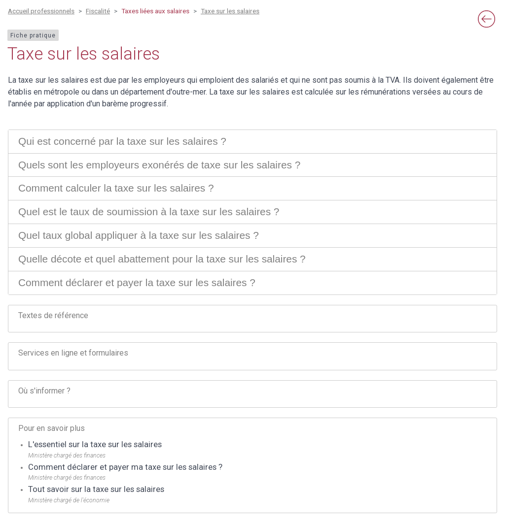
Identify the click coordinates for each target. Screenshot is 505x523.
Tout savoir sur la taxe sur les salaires (96, 489)
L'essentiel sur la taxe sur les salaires (95, 444)
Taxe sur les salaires (230, 11)
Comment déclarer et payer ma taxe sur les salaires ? (125, 467)
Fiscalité (98, 11)
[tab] (252, 141)
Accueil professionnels (41, 11)
